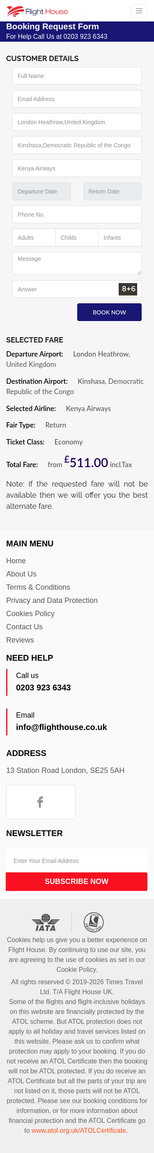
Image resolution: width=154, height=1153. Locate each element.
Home (16, 561)
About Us (21, 574)
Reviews (20, 640)
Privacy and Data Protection (52, 600)
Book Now (109, 312)
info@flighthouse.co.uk (61, 727)
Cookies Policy (30, 614)
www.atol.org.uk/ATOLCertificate (79, 1130)
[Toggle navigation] (139, 10)
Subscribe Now (76, 881)
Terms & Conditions (38, 587)
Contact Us (24, 627)
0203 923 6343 (43, 687)
